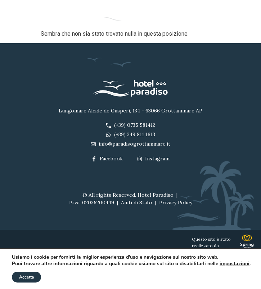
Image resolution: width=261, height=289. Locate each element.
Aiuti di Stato (136, 202)
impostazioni (234, 264)
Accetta (26, 277)
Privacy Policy (175, 202)
